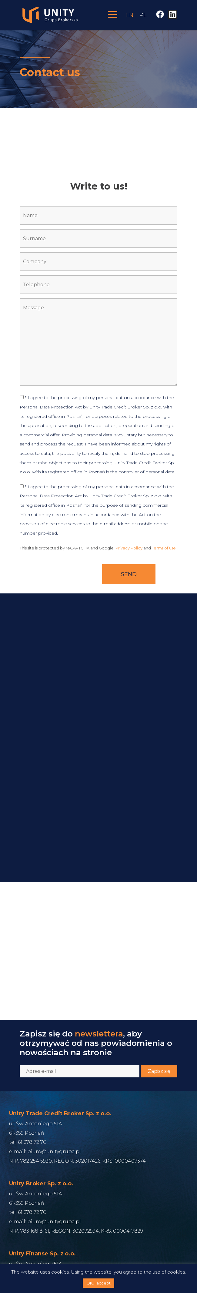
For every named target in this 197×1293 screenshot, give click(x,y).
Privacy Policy (128, 548)
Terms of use (164, 548)
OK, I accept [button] (98, 1283)
